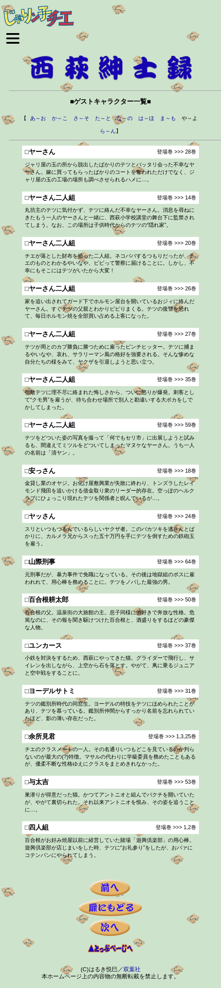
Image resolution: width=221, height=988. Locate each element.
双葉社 (132, 969)
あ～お (38, 118)
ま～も (168, 118)
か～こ (60, 118)
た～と (103, 118)
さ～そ (81, 118)
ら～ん (108, 131)
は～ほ (146, 118)
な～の (125, 118)
